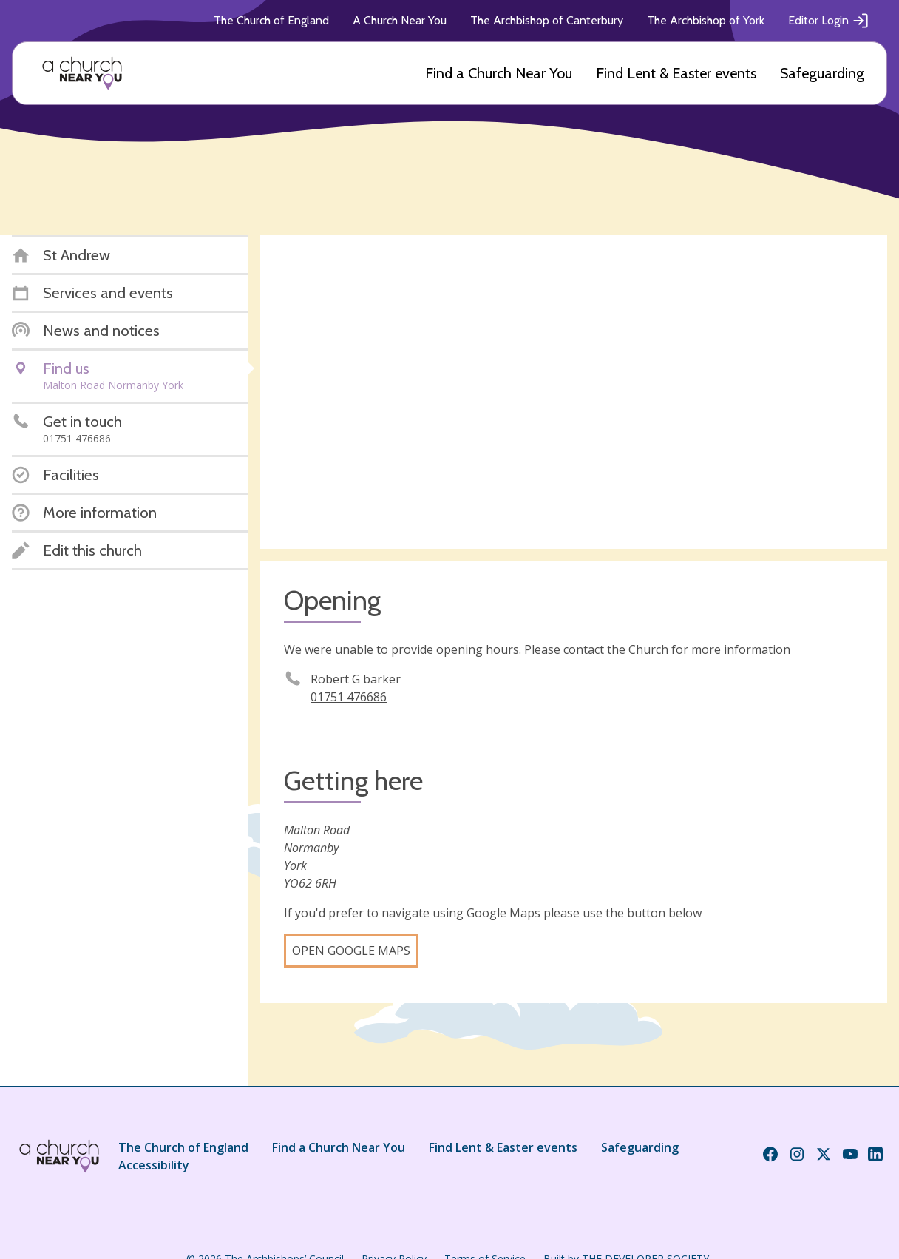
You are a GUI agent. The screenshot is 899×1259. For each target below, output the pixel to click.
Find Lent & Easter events (676, 73)
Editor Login (828, 21)
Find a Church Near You (498, 73)
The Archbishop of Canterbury (546, 20)
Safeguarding (822, 73)
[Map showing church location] (573, 392)
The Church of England (271, 20)
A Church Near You (400, 20)
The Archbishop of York (705, 20)
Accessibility (153, 1165)
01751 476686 (349, 697)
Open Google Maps (351, 950)
